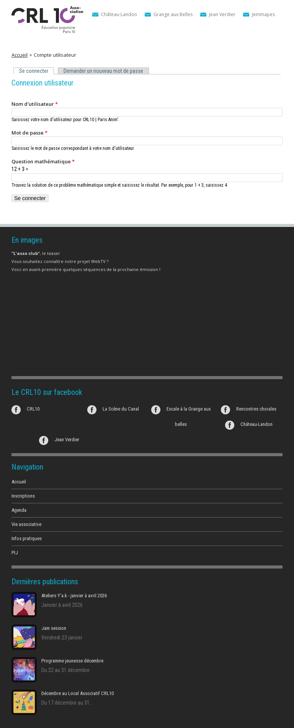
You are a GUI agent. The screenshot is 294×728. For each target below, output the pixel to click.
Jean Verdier (222, 14)
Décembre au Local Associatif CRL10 (77, 693)
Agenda (18, 510)
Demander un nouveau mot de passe (103, 71)
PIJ (14, 552)
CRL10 (33, 409)
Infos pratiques (26, 538)
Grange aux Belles (173, 14)
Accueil (19, 54)
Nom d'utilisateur (34, 103)
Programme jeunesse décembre (72, 661)
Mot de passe (29, 132)
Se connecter (35, 71)
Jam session (53, 628)
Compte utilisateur (55, 54)
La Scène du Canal (121, 409)
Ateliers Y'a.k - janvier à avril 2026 (74, 595)
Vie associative (26, 524)
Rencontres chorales (256, 409)
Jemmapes (263, 14)
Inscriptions (23, 496)
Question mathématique (43, 161)
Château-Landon (119, 14)
